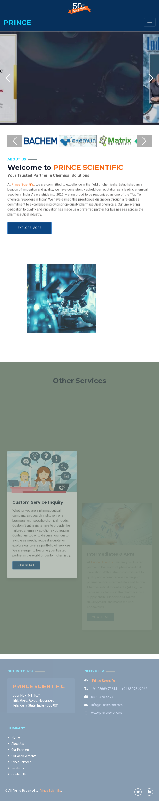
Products (17, 768)
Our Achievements (23, 756)
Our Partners (20, 749)
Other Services (21, 762)
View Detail (26, 619)
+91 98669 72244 (104, 688)
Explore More (29, 237)
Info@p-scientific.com (107, 705)
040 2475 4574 (102, 696)
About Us (17, 743)
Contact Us (19, 774)
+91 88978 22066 (134, 688)
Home (15, 737)
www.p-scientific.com (106, 713)
